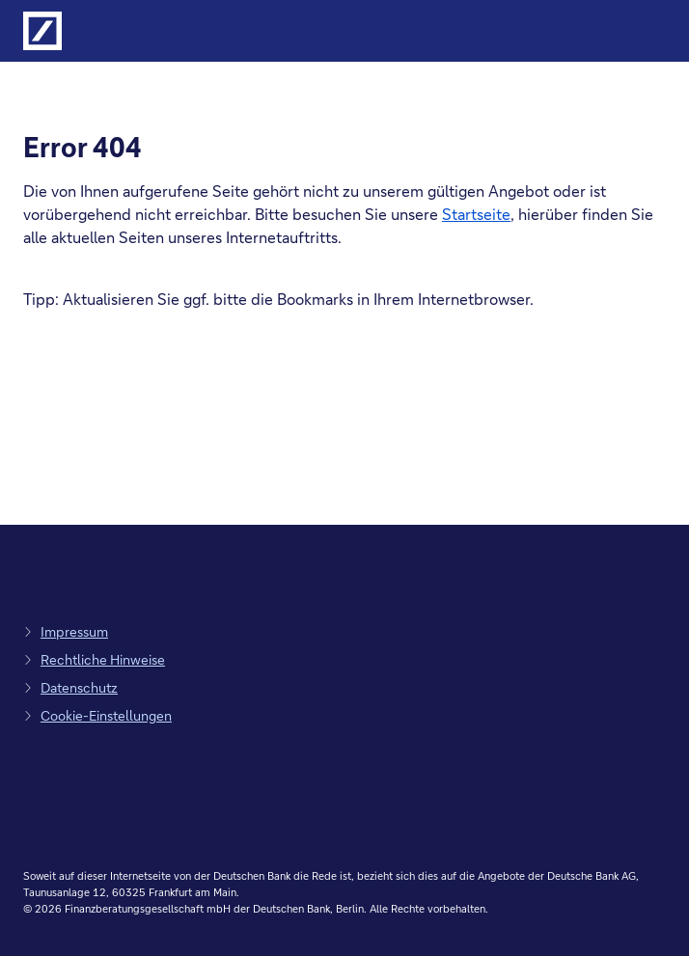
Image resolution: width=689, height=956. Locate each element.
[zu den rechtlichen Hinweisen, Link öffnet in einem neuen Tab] (94, 659)
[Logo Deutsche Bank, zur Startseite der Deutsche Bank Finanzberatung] (42, 31)
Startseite (476, 214)
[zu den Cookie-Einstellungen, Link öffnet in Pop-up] (97, 715)
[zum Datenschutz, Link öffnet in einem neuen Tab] (70, 687)
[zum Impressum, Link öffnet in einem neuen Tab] (65, 631)
